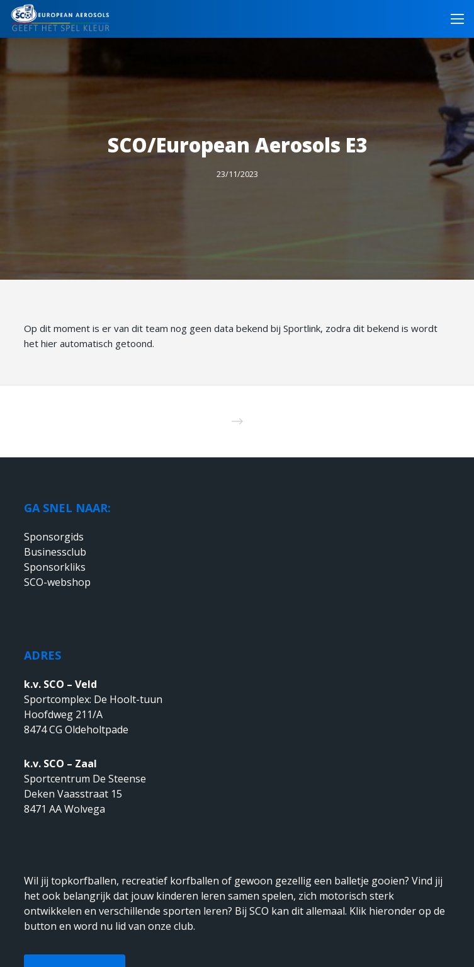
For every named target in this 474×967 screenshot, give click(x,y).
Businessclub (55, 552)
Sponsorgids (54, 537)
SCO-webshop (57, 582)
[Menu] (453, 19)
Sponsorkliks (55, 567)
